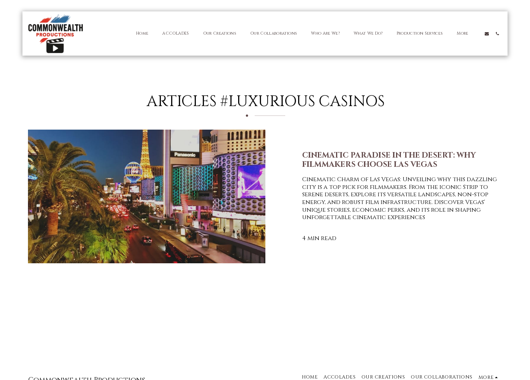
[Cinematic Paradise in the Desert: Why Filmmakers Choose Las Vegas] (402, 160)
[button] (487, 33)
